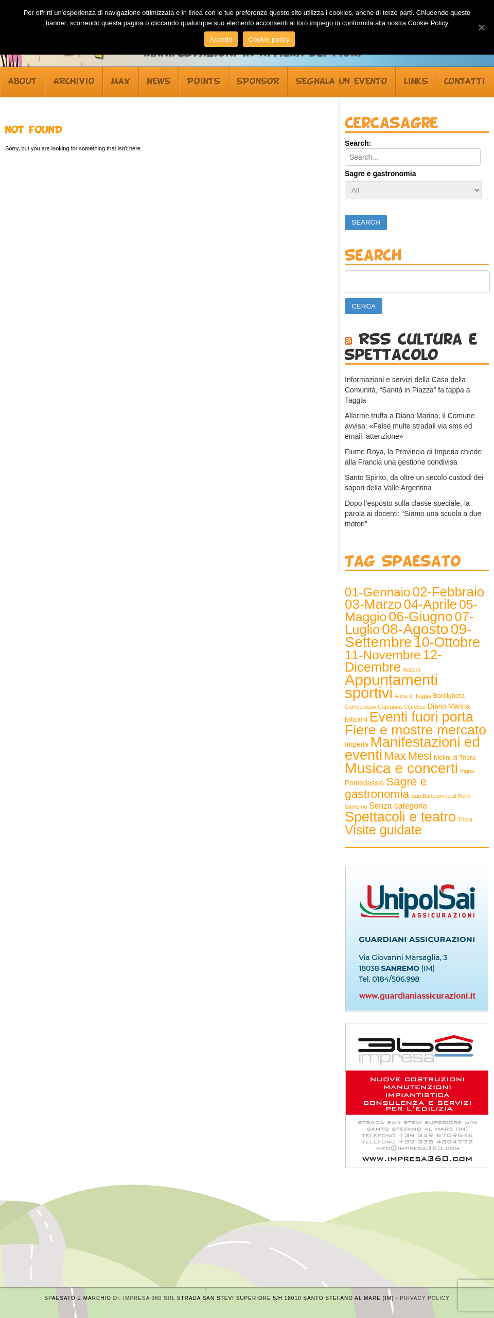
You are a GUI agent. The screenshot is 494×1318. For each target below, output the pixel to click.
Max (121, 82)
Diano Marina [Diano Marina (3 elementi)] (449, 706)
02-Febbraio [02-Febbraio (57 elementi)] (449, 592)
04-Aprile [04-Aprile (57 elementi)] (430, 604)
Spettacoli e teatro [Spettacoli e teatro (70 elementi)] (400, 817)
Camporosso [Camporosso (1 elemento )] (360, 707)
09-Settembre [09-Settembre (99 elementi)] (408, 635)
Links (416, 82)
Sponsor (258, 82)
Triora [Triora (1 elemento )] (465, 819)
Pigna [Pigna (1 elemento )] (467, 771)
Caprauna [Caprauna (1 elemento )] (390, 707)
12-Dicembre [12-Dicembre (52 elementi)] (393, 660)
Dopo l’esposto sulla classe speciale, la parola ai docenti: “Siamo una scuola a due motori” (413, 513)
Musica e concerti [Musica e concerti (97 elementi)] (401, 768)
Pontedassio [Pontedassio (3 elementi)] (364, 783)
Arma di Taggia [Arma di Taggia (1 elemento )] (413, 696)
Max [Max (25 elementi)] (395, 755)
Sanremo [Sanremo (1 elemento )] (356, 806)
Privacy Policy (424, 1298)
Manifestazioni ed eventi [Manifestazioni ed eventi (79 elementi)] (412, 748)
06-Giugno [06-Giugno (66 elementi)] (420, 616)
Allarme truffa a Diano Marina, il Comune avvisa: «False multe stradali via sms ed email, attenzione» (410, 426)
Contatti (464, 82)
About (22, 82)
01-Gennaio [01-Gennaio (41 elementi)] (378, 592)
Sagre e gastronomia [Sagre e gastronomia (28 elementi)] (386, 787)
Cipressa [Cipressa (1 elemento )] (415, 707)
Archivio (74, 82)
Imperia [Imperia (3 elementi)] (356, 744)
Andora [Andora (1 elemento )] (411, 669)
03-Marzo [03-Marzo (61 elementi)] (373, 604)
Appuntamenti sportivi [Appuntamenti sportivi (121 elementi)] (391, 686)
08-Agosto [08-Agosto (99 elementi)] (415, 629)
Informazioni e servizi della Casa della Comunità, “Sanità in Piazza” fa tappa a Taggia (407, 389)
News (159, 82)
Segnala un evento (341, 82)
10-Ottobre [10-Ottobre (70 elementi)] (447, 642)
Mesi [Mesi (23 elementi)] (420, 755)
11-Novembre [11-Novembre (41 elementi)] (383, 655)
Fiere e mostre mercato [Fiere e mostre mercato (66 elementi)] (415, 730)
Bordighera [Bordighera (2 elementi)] (449, 695)
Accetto (221, 39)
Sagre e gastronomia (380, 173)
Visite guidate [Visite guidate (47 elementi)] (383, 830)
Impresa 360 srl (149, 1298)
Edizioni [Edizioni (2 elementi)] (356, 719)
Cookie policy (269, 39)
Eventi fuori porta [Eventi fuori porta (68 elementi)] (421, 717)
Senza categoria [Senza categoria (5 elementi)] (398, 805)
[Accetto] (481, 27)
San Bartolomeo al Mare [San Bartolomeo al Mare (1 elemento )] (440, 796)
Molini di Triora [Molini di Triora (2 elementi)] (454, 757)
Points (203, 82)
